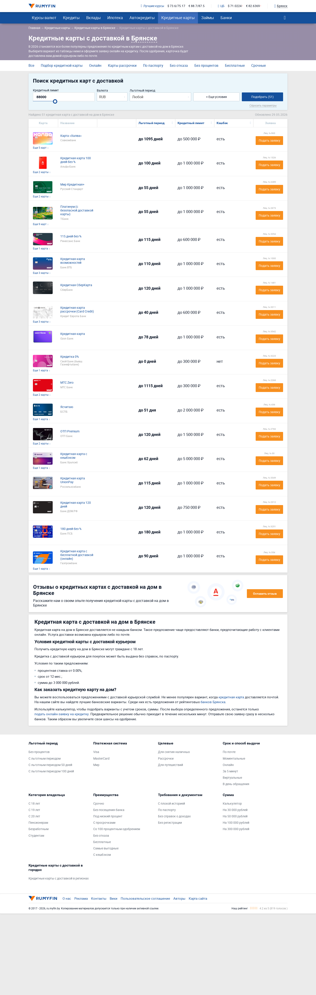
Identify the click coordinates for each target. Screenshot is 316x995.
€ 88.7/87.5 (197, 6)
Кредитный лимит (46, 90)
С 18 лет (34, 803)
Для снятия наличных (174, 752)
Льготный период (142, 90)
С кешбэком (102, 855)
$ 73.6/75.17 (176, 6)
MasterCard (101, 758)
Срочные (258, 65)
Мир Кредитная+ (72, 184)
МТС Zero (67, 383)
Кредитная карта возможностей (72, 261)
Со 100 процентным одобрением (116, 829)
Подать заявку (269, 140)
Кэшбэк (222, 123)
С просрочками (104, 823)
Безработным (38, 829)
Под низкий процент (107, 816)
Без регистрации (170, 823)
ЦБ (221, 6)
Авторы (179, 898)
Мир (96, 765)
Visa (96, 752)
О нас (67, 898)
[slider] (55, 101)
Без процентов (206, 65)
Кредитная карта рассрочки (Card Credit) (77, 309)
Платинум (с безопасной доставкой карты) (76, 210)
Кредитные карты (178, 17)
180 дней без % (70, 529)
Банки (226, 17)
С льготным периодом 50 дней (50, 765)
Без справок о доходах (174, 816)
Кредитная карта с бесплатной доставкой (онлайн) (76, 554)
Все (31, 65)
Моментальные (234, 758)
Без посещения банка (108, 810)
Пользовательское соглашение (145, 898)
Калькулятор (232, 803)
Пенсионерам (38, 823)
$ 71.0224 (235, 6)
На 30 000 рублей (235, 810)
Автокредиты (142, 17)
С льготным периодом (45, 758)
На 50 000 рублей (235, 816)
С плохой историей (171, 803)
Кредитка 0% (69, 357)
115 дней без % (70, 236)
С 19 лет (34, 810)
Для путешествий (170, 765)
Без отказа (179, 65)
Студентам (36, 836)
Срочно (98, 803)
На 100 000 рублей (236, 823)
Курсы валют (44, 17)
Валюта (102, 90)
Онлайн (95, 65)
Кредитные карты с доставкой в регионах (59, 878)
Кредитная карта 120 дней (75, 504)
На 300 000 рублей (236, 829)
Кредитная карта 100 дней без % (75, 160)
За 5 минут (230, 771)
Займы (207, 17)
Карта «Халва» (71, 136)
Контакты (98, 898)
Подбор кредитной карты (62, 65)
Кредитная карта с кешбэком (73, 456)
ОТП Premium (69, 431)
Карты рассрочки (122, 65)
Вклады (93, 17)
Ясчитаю (66, 407)
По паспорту (153, 65)
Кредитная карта (72, 334)
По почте (229, 752)
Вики (113, 898)
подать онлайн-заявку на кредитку (61, 714)
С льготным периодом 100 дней (51, 771)
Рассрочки (166, 758)
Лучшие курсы (152, 6)
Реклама (81, 898)
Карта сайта (198, 898)
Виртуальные (232, 778)
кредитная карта (231, 697)
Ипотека (115, 17)
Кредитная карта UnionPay (72, 480)
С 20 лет (34, 816)
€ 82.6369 (253, 6)
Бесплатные (235, 65)
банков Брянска (213, 702)
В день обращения (236, 784)
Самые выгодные (105, 848)
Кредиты (71, 17)
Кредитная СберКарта (76, 285)
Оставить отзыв (265, 593)
